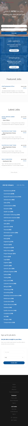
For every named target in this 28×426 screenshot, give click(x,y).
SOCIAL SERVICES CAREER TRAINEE (8, 117)
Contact (14, 387)
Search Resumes (14, 400)
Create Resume (14, 411)
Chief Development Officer (8, 86)
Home (14, 384)
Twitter (15, 420)
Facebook (15, 417)
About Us (14, 389)
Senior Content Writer (7, 159)
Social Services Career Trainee (9, 131)
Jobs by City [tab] (20, 185)
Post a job (14, 67)
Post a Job (14, 398)
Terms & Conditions (14, 392)
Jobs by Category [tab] (8, 185)
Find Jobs (14, 33)
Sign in (14, 403)
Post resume (14, 50)
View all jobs (14, 172)
